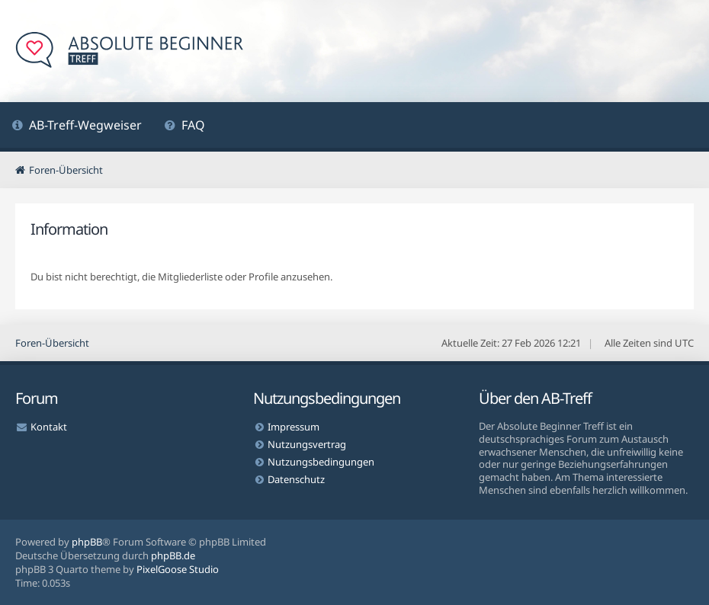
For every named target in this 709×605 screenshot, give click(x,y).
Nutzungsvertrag (307, 444)
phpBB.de (173, 555)
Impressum (293, 427)
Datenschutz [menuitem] (296, 479)
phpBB (87, 542)
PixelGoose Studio (177, 569)
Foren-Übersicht (52, 343)
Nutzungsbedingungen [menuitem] (321, 462)
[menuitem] (76, 127)
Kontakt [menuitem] (48, 427)
